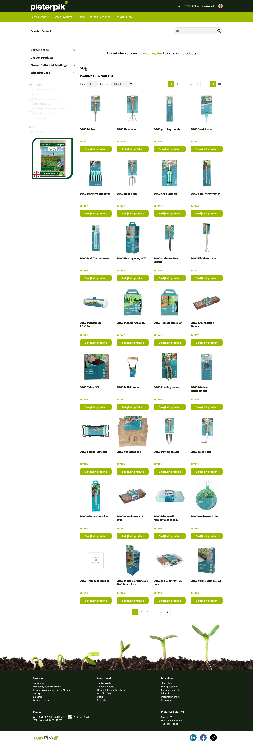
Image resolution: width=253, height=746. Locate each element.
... (191, 84)
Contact (46, 31)
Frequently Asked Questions (47, 686)
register (156, 53)
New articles (103, 700)
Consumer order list (171, 689)
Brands (35, 31)
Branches (37, 696)
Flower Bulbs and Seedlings (94, 17)
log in (142, 53)
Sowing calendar (169, 686)
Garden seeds (38, 17)
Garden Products (62, 17)
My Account (208, 5)
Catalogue (166, 700)
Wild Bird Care (125, 17)
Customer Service (79, 717)
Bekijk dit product (96, 149)
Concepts (37, 693)
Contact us (38, 683)
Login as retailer (41, 700)
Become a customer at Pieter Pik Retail (52, 689)
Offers (100, 696)
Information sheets (170, 696)
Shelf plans (166, 683)
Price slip (165, 693)
